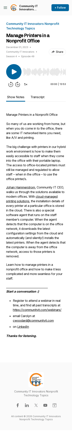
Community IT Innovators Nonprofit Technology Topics (28, 7)
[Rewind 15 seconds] (10, 84)
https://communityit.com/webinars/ (37, 310)
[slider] (44, 72)
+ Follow (60, 7)
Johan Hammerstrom (20, 187)
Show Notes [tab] (15, 97)
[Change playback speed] (26, 84)
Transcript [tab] (37, 97)
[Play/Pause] (14, 71)
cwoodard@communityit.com (33, 320)
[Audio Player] (44, 71)
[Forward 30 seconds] (17, 84)
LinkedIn (23, 327)
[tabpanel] (36, 229)
